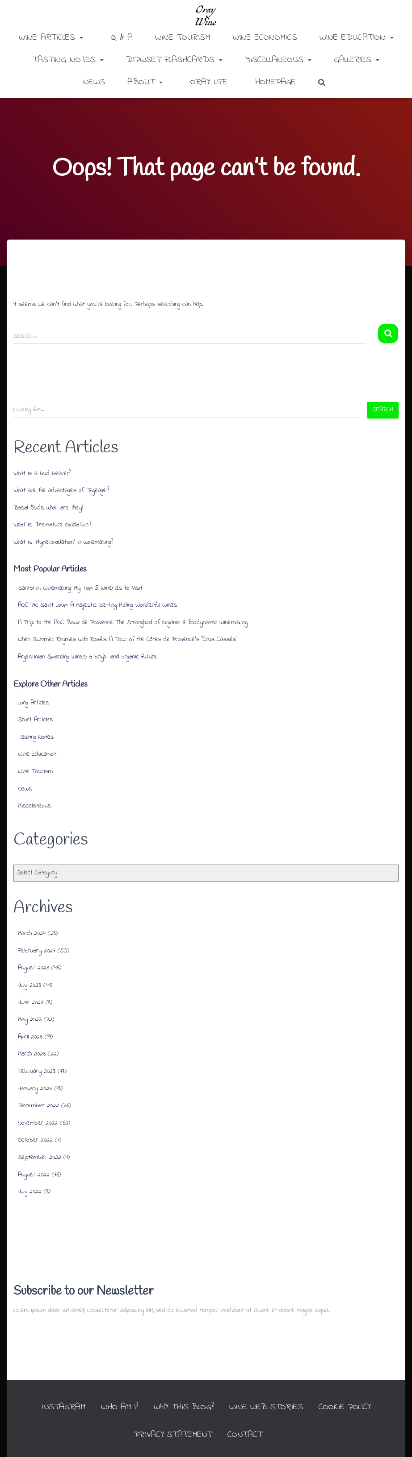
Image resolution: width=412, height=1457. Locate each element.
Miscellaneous (278, 60)
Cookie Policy (347, 1407)
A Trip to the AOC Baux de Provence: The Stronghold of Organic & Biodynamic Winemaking (133, 622)
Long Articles (33, 703)
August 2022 (34, 1175)
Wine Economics (265, 37)
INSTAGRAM (60, 1407)
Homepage (274, 82)
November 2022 (38, 1123)
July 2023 (29, 985)
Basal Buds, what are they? (48, 508)
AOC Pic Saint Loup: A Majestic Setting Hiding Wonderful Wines (97, 605)
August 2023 (33, 968)
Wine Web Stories (267, 1407)
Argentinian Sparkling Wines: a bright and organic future (87, 657)
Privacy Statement (173, 1434)
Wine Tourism (182, 37)
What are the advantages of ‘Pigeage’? (61, 490)
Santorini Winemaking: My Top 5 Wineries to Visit (80, 588)
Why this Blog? (183, 1407)
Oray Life (207, 82)
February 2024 (36, 951)
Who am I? (118, 1407)
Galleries (356, 60)
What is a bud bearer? (42, 473)
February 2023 (36, 1071)
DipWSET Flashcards (174, 60)
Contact (246, 1434)
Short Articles (35, 719)
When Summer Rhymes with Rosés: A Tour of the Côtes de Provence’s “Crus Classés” (127, 639)
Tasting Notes (68, 60)
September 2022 (39, 1157)
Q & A (120, 37)
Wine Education (357, 37)
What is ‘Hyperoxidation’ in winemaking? (63, 542)
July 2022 (30, 1191)
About (145, 82)
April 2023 (30, 1037)
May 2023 (30, 1019)
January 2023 (35, 1088)
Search (382, 409)
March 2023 (32, 1054)
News (94, 82)
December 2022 (38, 1105)
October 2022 (35, 1140)
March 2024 (32, 933)
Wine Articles (51, 37)
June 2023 (30, 1002)
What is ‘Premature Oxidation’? (52, 525)
